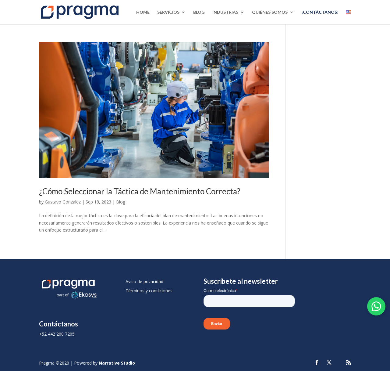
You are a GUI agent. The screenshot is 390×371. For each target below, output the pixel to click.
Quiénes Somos (270, 12)
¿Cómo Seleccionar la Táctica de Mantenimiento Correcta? (139, 191)
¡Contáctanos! (320, 12)
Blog (199, 12)
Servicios (168, 12)
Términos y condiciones (149, 291)
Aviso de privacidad (144, 281)
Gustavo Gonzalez (63, 202)
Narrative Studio (117, 363)
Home (143, 12)
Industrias (225, 12)
